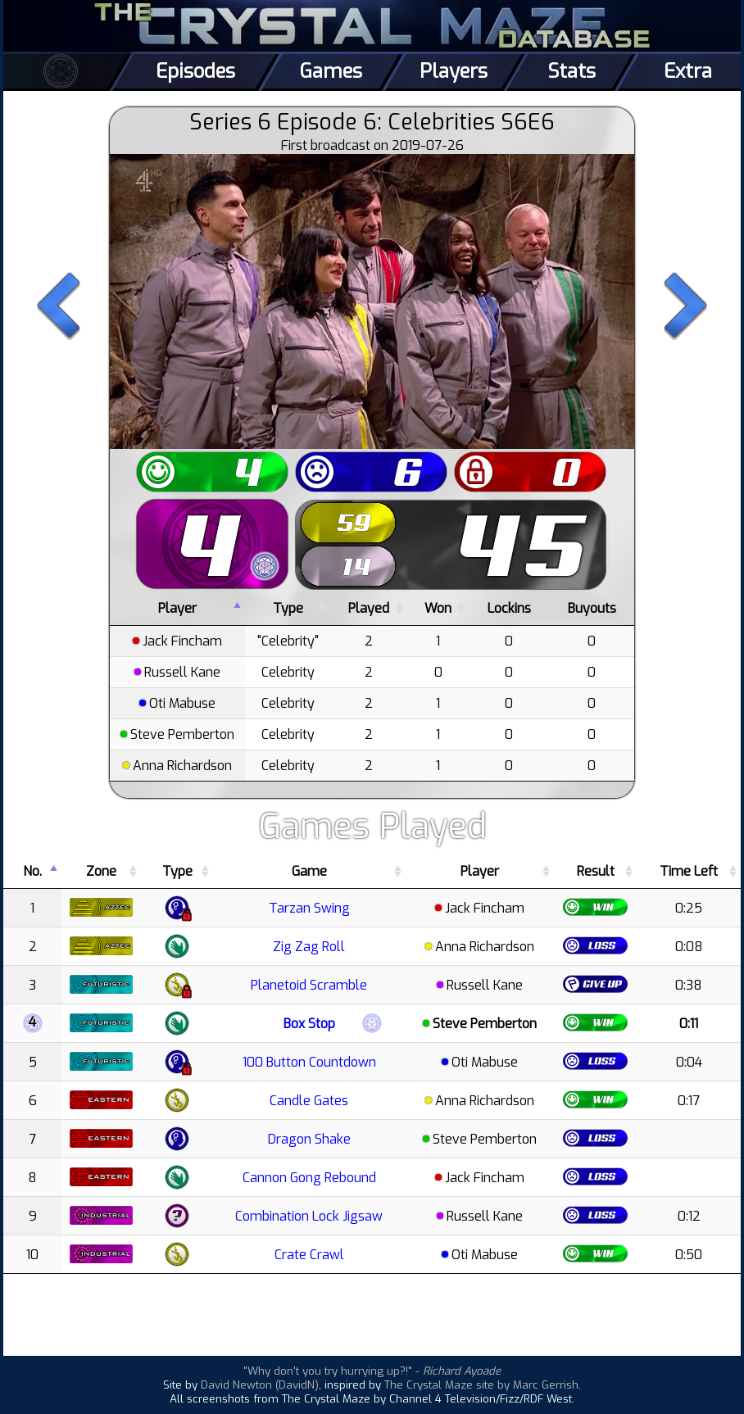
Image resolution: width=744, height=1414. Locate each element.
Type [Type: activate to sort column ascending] (288, 608)
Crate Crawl (309, 1254)
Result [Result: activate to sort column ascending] (596, 871)
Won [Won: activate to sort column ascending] (437, 608)
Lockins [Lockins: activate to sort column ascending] (509, 608)
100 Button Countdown (309, 1062)
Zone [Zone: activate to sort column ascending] (101, 871)
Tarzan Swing (309, 908)
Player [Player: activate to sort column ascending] (479, 871)
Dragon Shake (309, 1139)
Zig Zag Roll (309, 946)
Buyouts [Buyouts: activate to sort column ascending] (592, 608)
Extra (688, 71)
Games (331, 71)
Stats (571, 71)
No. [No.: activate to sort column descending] (32, 871)
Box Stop (309, 1023)
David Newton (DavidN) (260, 1385)
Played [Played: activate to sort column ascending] (368, 608)
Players (454, 71)
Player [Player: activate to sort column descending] (177, 608)
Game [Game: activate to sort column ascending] (309, 871)
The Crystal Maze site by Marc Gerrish (481, 1385)
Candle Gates (309, 1100)
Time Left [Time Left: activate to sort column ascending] (689, 871)
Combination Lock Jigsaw (309, 1216)
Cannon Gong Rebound (309, 1177)
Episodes (195, 71)
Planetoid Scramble (309, 985)
